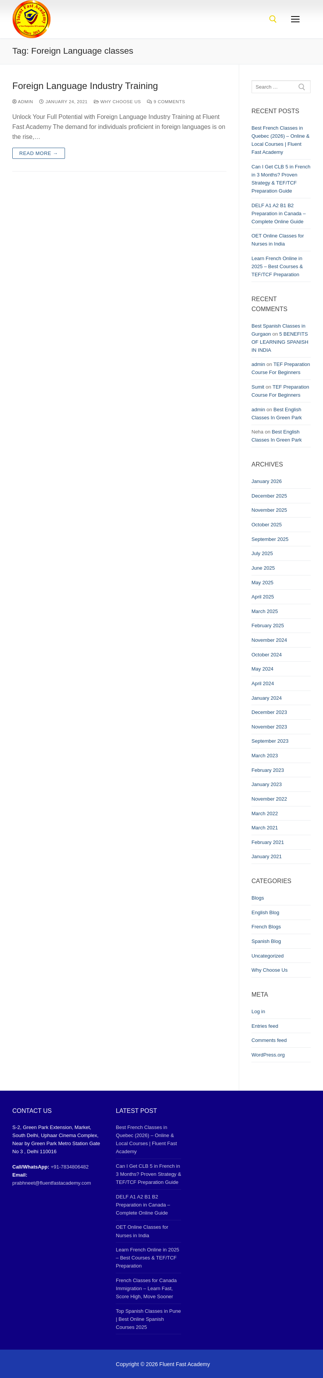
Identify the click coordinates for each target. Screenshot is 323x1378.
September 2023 (269, 741)
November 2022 (269, 799)
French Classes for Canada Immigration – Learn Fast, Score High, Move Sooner (146, 1288)
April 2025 (262, 597)
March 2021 (264, 828)
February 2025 (267, 625)
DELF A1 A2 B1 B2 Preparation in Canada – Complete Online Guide (278, 213)
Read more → (38, 153)
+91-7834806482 (70, 1167)
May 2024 (262, 669)
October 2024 (266, 655)
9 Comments (166, 101)
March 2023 (264, 755)
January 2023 (266, 784)
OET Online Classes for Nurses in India (277, 240)
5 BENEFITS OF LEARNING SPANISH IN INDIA (279, 342)
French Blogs (266, 927)
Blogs (257, 898)
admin (22, 101)
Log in (258, 1011)
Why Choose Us (117, 101)
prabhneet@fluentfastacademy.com (51, 1183)
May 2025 (262, 582)
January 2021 (266, 856)
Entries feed (264, 1026)
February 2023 (267, 770)
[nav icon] (295, 19)
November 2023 (269, 727)
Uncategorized (267, 956)
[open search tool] (273, 19)
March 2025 (264, 611)
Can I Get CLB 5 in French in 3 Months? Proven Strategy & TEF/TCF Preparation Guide (280, 179)
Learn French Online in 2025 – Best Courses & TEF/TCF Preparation (277, 266)
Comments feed (269, 1040)
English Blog (265, 912)
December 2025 (269, 496)
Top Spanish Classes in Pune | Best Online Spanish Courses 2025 (148, 1319)
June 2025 (263, 568)
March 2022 (264, 813)
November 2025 (269, 510)
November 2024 (269, 640)
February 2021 (267, 842)
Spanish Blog (266, 941)
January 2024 (266, 698)
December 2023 (269, 712)
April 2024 (262, 683)
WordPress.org (268, 1055)
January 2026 (266, 481)
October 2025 (266, 524)
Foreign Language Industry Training (85, 86)
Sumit (257, 387)
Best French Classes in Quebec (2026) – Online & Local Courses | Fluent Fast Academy (280, 140)
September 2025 (269, 539)
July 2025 (262, 553)
